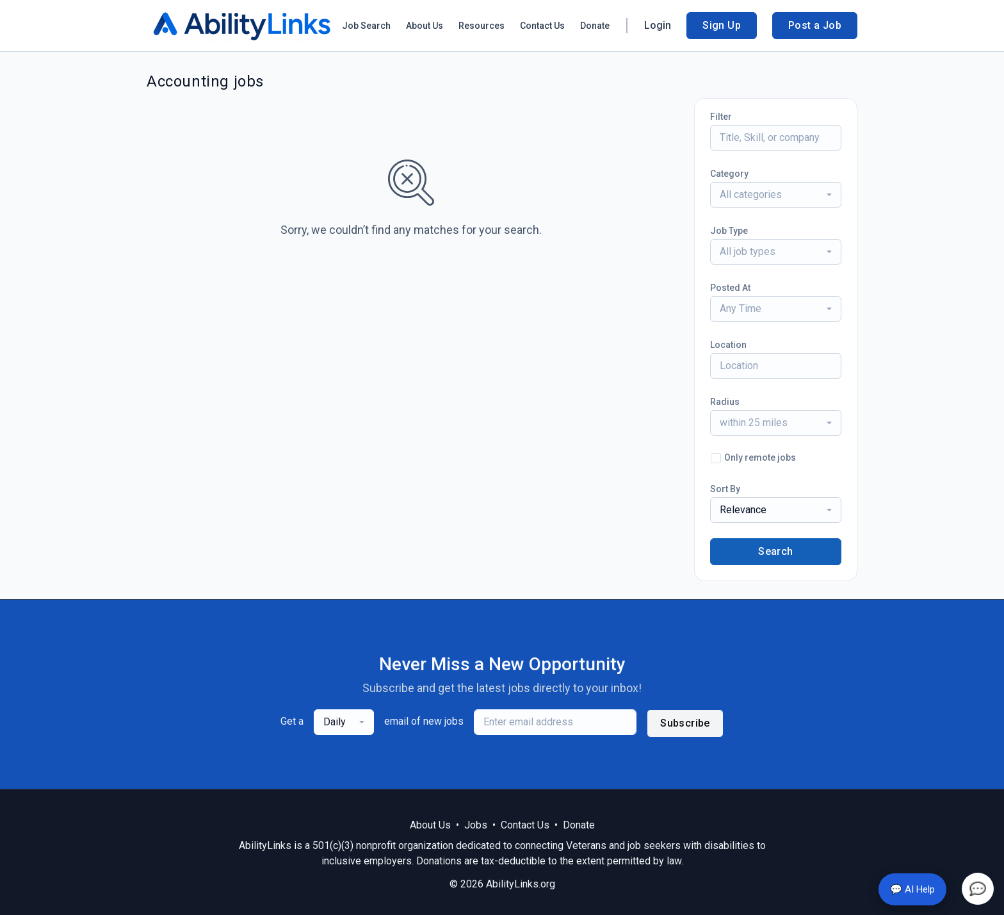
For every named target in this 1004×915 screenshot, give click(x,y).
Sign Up (721, 25)
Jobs (475, 825)
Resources (481, 26)
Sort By (725, 489)
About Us (424, 26)
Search (775, 551)
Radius (725, 402)
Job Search (366, 26)
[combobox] (775, 195)
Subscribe (685, 723)
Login (657, 25)
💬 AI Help (912, 889)
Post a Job (814, 25)
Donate (595, 26)
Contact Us (542, 26)
